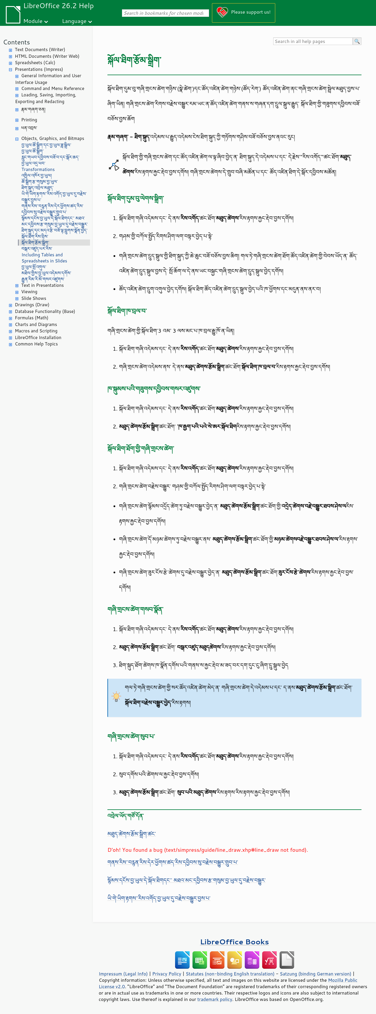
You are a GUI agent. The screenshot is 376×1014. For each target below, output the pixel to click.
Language (74, 21)
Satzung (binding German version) (316, 973)
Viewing (29, 292)
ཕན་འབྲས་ (29, 128)
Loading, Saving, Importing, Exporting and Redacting (45, 98)
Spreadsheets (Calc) (35, 63)
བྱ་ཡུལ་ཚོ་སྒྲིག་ (32, 151)
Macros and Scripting (36, 331)
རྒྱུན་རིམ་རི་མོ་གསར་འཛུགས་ (42, 279)
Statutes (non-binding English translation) (230, 973)
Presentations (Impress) (39, 69)
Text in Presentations (42, 285)
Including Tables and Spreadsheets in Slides (44, 258)
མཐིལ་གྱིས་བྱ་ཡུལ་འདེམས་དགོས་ (46, 273)
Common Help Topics (36, 344)
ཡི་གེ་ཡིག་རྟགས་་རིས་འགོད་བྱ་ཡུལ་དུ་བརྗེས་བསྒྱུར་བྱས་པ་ (54, 197)
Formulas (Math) (31, 318)
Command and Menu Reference (52, 88)
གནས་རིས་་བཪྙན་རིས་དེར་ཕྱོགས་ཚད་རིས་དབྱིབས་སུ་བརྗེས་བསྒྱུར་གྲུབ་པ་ (52, 209)
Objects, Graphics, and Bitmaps (52, 138)
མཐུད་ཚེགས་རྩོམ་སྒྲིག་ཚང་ (131, 834)
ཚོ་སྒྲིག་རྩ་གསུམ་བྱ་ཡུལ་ (39, 182)
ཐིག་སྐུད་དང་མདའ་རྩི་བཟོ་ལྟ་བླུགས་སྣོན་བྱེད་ (54, 230)
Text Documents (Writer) (40, 49)
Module (32, 21)
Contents (16, 41)
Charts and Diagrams (36, 324)
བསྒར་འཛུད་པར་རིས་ (36, 249)
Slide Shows (33, 298)
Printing (29, 120)
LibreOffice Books (234, 941)
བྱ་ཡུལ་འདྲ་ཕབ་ (33, 163)
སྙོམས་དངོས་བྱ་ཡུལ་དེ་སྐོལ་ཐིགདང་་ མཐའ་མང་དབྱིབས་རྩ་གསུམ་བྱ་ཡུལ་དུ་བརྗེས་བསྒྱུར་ (54, 221)
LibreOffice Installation (38, 337)
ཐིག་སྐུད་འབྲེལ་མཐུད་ (37, 188)
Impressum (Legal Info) (123, 973)
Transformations (38, 169)
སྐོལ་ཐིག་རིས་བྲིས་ (34, 236)
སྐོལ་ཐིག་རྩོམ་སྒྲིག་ (35, 242)
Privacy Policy (166, 973)
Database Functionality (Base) (45, 311)
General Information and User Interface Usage (48, 79)
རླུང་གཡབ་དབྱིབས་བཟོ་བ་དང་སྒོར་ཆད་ (50, 157)
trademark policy (214, 999)
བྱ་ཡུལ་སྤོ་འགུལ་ (33, 267)
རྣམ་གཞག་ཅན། (33, 109)
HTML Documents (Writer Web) (47, 56)
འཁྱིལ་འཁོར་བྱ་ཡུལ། (36, 175)
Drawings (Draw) (32, 305)
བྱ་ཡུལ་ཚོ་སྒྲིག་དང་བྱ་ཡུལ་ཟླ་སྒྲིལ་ (46, 145)
